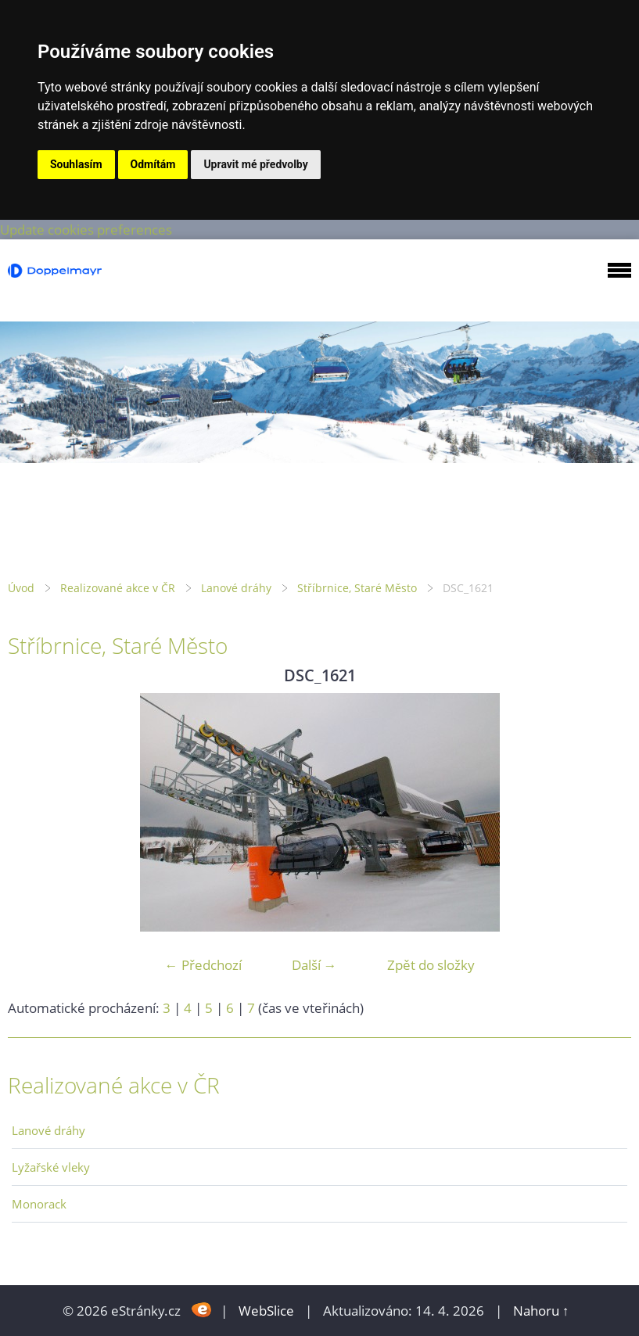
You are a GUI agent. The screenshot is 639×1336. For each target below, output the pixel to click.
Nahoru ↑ (541, 1311)
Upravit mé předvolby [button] (255, 164)
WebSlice (266, 1311)
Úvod (21, 587)
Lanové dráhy (236, 587)
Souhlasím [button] (76, 164)
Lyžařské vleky (51, 1167)
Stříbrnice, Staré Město (357, 587)
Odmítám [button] (153, 164)
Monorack (39, 1204)
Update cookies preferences (86, 230)
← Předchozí (203, 965)
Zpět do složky (431, 965)
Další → (314, 965)
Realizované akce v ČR (117, 587)
